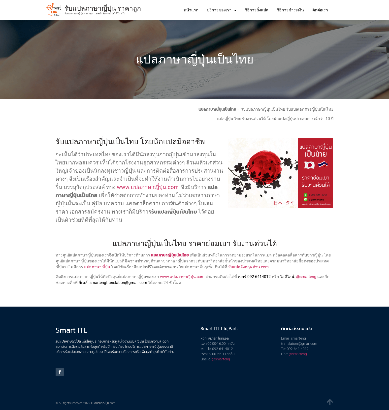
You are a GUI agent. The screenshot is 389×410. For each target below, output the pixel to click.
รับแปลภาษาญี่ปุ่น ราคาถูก (103, 8)
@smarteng (306, 276)
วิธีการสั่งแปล (256, 10)
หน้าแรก (191, 10)
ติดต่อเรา (320, 10)
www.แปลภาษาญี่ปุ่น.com (148, 187)
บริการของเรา (221, 10)
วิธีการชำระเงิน (290, 10)
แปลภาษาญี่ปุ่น (97, 267)
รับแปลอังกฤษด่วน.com (248, 267)
